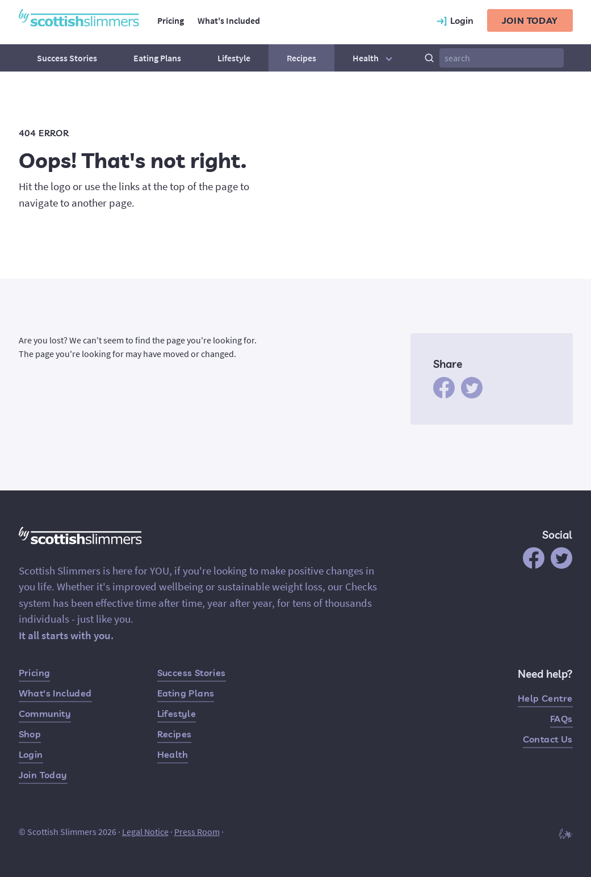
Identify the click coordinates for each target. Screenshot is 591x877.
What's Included (229, 20)
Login (31, 754)
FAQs (561, 718)
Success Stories (67, 58)
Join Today (43, 775)
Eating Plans (157, 58)
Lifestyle (233, 58)
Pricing (170, 20)
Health (374, 58)
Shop (30, 734)
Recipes (301, 58)
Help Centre (545, 698)
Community (45, 713)
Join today (530, 20)
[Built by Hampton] (565, 832)
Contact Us (548, 739)
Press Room (197, 831)
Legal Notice (145, 831)
